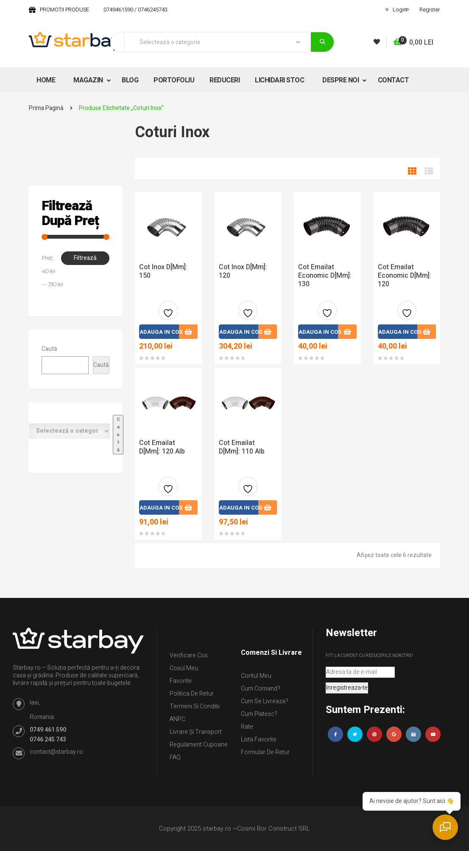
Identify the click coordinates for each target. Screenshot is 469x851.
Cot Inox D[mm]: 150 (163, 271)
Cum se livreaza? (264, 701)
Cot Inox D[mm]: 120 (243, 271)
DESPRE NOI (341, 80)
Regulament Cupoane (199, 744)
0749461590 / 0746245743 (135, 10)
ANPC (177, 719)
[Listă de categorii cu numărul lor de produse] (69, 431)
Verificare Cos (189, 655)
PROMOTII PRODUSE (64, 10)
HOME (45, 80)
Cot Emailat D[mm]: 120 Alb (162, 447)
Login (400, 10)
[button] (413, 43)
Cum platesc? (259, 714)
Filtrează (85, 258)
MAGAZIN (88, 80)
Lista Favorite (258, 739)
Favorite (181, 680)
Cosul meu (184, 668)
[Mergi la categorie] (118, 435)
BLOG (130, 80)
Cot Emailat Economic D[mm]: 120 (404, 275)
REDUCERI (224, 80)
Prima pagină (46, 108)
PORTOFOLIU (174, 80)
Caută (49, 348)
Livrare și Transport (196, 731)
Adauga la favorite (168, 314)
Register (429, 10)
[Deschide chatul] (448, 830)
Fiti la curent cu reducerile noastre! (369, 656)
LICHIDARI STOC (279, 80)
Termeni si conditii (195, 706)
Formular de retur (265, 752)
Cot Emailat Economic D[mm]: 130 (325, 275)
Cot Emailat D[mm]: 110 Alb (242, 447)
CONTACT (393, 80)
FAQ (175, 757)
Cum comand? (260, 688)
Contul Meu (256, 675)
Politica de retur (192, 693)
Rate (247, 726)
